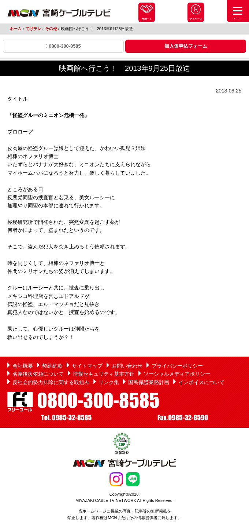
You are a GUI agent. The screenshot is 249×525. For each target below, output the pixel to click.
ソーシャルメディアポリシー (177, 374)
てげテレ (33, 28)
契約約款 (52, 366)
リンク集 (109, 382)
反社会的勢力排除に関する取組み (50, 382)
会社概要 (22, 366)
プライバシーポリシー (177, 366)
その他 (51, 28)
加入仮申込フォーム (185, 46)
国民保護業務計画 (148, 382)
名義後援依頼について (38, 374)
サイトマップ (87, 366)
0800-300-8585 (63, 46)
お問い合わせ (127, 366)
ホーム (16, 28)
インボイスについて (201, 382)
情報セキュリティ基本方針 (103, 374)
